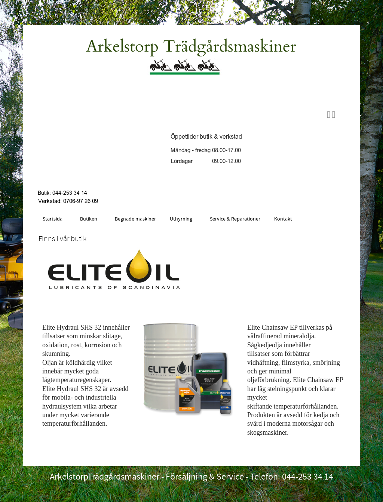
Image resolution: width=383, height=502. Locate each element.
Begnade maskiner (135, 219)
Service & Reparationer (235, 219)
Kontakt (283, 219)
